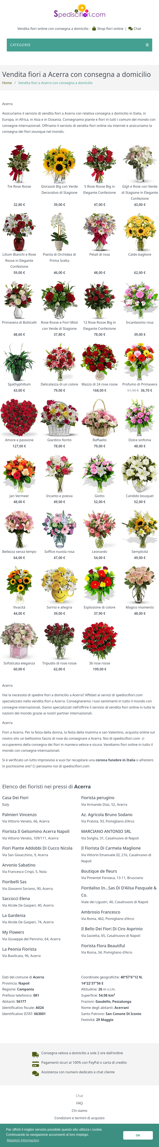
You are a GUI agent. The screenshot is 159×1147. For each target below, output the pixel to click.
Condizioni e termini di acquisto (79, 1118)
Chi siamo (79, 1110)
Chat (134, 28)
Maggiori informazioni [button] (23, 1140)
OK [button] (138, 1135)
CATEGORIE (79, 45)
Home (7, 82)
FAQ (79, 1103)
